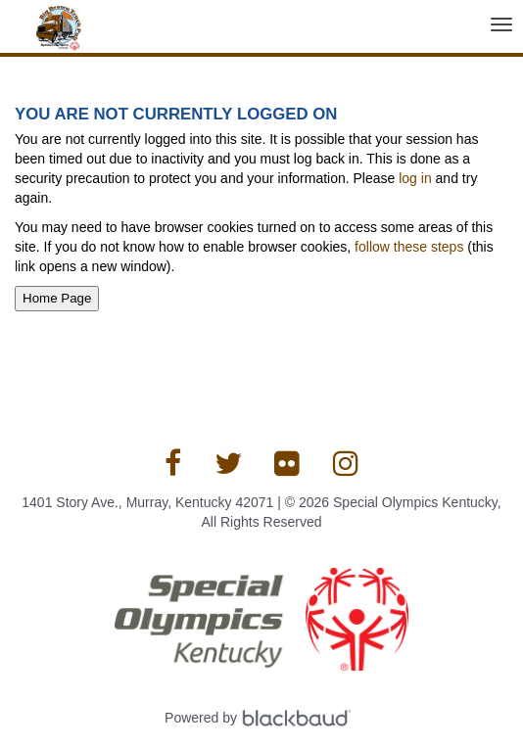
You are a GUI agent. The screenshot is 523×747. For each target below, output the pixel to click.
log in (415, 178)
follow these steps (409, 247)
